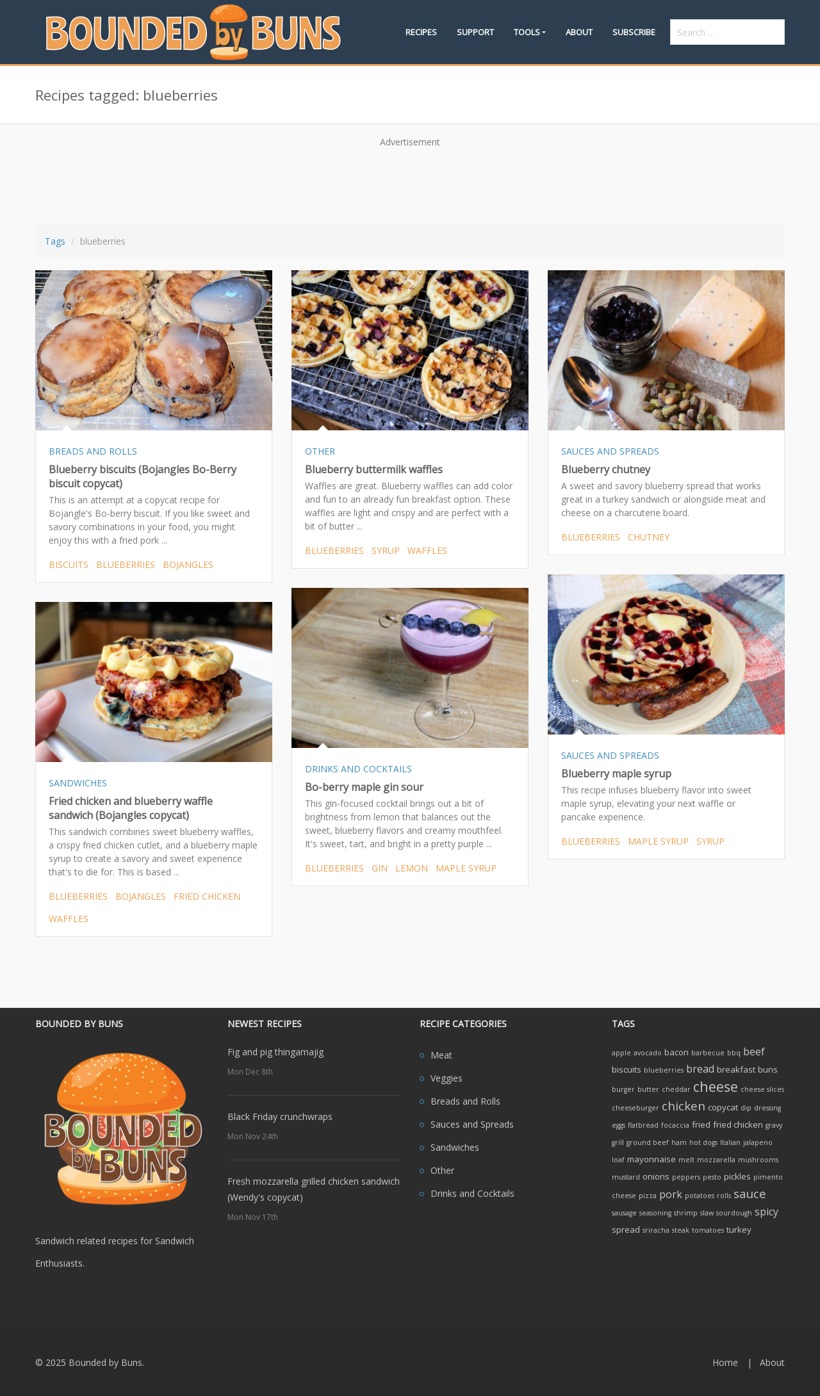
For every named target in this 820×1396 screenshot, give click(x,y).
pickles (737, 1176)
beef (754, 1051)
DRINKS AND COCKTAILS (358, 769)
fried (701, 1124)
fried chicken (207, 896)
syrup (386, 550)
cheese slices (762, 1089)
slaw (707, 1212)
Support (475, 32)
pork (670, 1194)
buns (768, 1069)
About (579, 32)
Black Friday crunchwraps (279, 1116)
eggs (618, 1125)
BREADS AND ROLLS (93, 451)
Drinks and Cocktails (472, 1193)
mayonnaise (651, 1159)
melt (686, 1159)
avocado (648, 1052)
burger (623, 1089)
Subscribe (633, 32)
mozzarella (716, 1159)
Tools (527, 32)
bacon (676, 1052)
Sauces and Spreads (472, 1124)
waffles (427, 550)
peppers (686, 1177)
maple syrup (658, 841)
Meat (441, 1055)
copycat (723, 1107)
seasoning (655, 1212)
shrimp (686, 1212)
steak (680, 1230)
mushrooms (758, 1159)
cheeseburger (635, 1107)
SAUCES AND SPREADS (610, 451)
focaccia (675, 1125)
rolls (724, 1195)
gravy (774, 1125)
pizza (648, 1195)
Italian (730, 1142)
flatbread (643, 1125)
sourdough (734, 1212)
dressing (767, 1107)
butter (648, 1089)
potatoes (699, 1195)
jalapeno (758, 1142)
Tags (55, 241)
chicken (683, 1106)
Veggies (446, 1078)
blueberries (125, 564)
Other (442, 1170)
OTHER (320, 451)
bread (700, 1069)
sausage (624, 1212)
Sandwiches (454, 1147)
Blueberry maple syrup (616, 774)
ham (679, 1142)
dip (746, 1107)
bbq (734, 1052)
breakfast (736, 1069)
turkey (738, 1229)
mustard (626, 1177)
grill (618, 1142)
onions (656, 1176)
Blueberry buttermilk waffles (374, 469)
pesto (712, 1177)
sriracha (656, 1230)
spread (626, 1229)
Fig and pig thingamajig (275, 1052)
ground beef (648, 1142)
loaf (618, 1159)
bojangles (188, 564)
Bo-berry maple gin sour (364, 787)
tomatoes (708, 1230)
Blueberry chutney (605, 469)
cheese (715, 1086)
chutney (648, 537)
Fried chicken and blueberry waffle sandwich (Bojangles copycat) (131, 808)
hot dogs (703, 1142)
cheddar (676, 1089)
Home (725, 1362)
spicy (766, 1212)
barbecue (708, 1052)
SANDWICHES (78, 783)
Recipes (421, 32)
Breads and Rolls (465, 1101)
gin (380, 868)
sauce (750, 1193)
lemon (411, 868)
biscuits (68, 564)
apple (621, 1052)
